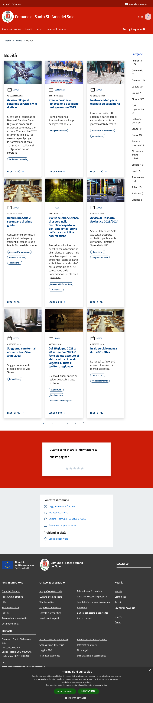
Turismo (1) (137, 193)
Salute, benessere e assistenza (92, 612)
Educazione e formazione (89, 591)
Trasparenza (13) (138, 179)
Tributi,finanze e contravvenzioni (93, 602)
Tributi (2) (136, 187)
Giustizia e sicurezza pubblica (92, 596)
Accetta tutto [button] (65, 691)
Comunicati (57, 89)
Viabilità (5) (137, 199)
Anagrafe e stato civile (50, 591)
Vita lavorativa (46, 602)
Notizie (118, 591)
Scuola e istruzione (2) (138, 143)
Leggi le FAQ (45, 650)
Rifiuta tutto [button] (88, 691)
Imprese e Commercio (50, 607)
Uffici (4, 602)
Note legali (82, 650)
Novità (19, 40)
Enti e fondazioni (10, 607)
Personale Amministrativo (15, 618)
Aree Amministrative (12, 596)
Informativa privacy (87, 645)
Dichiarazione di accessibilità (91, 655)
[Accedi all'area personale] (136, 3)
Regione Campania (11, 4)
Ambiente (82, 607)
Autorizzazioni (84, 618)
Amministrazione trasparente (92, 639)
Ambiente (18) (137, 62)
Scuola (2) (137, 135)
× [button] (150, 670)
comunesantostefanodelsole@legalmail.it (23, 666)
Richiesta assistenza (49, 655)
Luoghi (118, 617)
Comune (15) (138, 80)
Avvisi (13, 89)
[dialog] (76, 685)
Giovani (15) (138, 99)
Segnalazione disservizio (51, 645)
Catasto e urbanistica (50, 613)
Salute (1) (136, 129)
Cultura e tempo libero (50, 596)
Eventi (118, 622)
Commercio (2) (137, 72)
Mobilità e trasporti (49, 618)
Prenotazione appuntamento (53, 639)
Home (8, 40)
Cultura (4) (137, 86)
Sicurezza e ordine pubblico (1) (137, 154)
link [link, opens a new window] (105, 685)
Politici (5, 613)
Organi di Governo (11, 591)
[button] (76, 697)
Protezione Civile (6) (137, 120)
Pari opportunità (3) (138, 109)
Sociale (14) (137, 164)
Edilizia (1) (137, 93)
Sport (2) (136, 171)
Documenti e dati (10, 623)
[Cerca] (147, 16)
